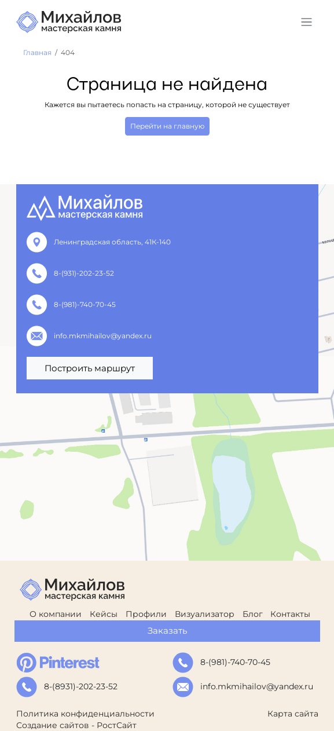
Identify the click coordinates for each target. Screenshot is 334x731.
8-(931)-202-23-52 (84, 273)
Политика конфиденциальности (85, 713)
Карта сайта (292, 713)
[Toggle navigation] (306, 22)
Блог (253, 614)
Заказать (167, 630)
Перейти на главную (167, 126)
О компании (56, 614)
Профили (146, 614)
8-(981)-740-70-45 (85, 304)
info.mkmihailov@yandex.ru (103, 335)
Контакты (290, 614)
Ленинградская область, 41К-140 (112, 241)
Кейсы (104, 614)
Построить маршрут (90, 368)
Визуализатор (204, 614)
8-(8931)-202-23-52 (81, 686)
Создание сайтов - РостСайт (76, 725)
